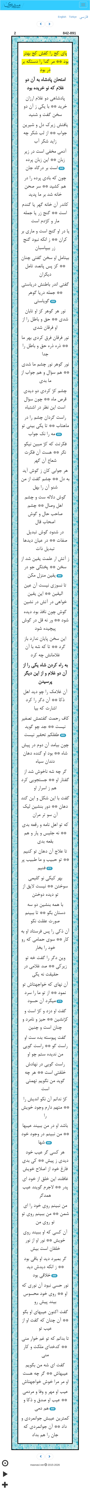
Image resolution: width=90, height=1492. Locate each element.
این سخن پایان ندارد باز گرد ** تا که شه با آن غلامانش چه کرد (45, 647)
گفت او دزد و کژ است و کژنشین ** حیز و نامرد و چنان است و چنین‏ (45, 1019)
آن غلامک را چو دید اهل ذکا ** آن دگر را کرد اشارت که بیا (45, 700)
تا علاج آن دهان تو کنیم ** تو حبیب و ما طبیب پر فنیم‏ (45, 860)
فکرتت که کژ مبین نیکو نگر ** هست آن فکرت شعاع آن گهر (45, 452)
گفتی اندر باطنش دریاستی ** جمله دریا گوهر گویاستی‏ (45, 293)
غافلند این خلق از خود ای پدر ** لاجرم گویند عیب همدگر (45, 1187)
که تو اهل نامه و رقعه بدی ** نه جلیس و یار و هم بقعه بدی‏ (45, 833)
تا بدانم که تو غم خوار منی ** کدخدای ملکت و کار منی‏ (45, 1347)
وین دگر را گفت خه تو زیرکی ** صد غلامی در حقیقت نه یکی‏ (45, 966)
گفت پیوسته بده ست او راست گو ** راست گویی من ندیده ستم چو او (45, 1046)
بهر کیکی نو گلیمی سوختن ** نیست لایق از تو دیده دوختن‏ (45, 886)
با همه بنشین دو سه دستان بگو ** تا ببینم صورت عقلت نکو (45, 913)
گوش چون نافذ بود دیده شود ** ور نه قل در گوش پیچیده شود (45, 620)
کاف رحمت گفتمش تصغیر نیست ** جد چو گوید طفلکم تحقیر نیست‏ (45, 727)
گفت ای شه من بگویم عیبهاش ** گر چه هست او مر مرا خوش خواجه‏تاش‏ (45, 1374)
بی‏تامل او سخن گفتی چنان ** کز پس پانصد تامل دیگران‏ (45, 266)
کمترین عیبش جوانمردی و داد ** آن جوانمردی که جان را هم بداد (45, 1427)
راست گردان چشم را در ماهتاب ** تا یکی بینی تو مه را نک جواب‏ (45, 426)
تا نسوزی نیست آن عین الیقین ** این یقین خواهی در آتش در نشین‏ (45, 594)
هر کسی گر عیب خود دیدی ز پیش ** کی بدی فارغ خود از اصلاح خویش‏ (45, 1161)
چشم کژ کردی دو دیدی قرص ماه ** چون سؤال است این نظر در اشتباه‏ (45, 399)
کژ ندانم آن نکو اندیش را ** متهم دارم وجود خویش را (45, 1107)
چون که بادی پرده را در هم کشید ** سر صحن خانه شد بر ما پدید (45, 186)
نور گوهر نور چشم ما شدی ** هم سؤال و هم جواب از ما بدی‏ (45, 373)
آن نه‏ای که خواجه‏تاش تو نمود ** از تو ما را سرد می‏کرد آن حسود (45, 993)
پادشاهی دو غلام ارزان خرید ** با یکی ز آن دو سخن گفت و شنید (45, 107)
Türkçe (73, 16)
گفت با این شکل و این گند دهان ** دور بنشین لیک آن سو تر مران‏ (45, 807)
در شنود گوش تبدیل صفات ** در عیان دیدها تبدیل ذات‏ (45, 541)
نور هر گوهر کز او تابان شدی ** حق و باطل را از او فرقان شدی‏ (45, 320)
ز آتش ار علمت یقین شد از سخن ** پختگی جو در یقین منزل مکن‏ (45, 567)
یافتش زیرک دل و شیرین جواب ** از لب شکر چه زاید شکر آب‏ (45, 133)
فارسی (83, 17)
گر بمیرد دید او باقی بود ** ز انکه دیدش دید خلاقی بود (45, 1267)
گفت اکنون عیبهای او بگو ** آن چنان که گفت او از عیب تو (45, 1320)
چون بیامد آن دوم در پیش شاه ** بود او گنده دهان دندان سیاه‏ (45, 753)
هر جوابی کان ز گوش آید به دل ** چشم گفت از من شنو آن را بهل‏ (45, 479)
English (62, 16)
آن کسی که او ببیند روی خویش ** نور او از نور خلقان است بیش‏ (45, 1241)
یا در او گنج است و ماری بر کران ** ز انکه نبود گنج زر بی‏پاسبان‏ (45, 240)
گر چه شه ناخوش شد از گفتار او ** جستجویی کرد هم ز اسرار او (45, 780)
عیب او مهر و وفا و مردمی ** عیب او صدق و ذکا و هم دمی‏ (45, 1400)
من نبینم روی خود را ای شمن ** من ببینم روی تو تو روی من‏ (45, 1214)
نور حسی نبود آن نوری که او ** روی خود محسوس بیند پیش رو (45, 1294)
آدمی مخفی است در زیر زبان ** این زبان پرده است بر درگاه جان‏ (45, 160)
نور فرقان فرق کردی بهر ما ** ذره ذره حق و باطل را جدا (45, 346)
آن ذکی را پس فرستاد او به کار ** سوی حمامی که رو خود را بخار (45, 940)
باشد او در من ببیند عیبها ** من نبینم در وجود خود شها (45, 1134)
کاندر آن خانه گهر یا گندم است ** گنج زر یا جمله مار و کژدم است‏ (45, 213)
